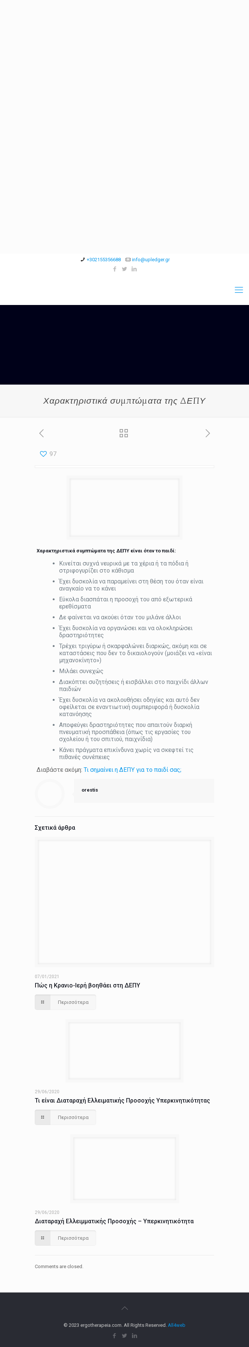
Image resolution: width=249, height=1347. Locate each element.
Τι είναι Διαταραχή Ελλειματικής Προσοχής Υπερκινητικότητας (122, 1100)
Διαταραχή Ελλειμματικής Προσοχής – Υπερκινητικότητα (114, 1221)
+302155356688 (104, 259)
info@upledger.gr (151, 259)
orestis (90, 790)
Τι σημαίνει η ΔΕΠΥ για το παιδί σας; (132, 769)
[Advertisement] (124, 52)
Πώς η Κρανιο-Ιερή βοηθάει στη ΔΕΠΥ (87, 985)
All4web (176, 1325)
